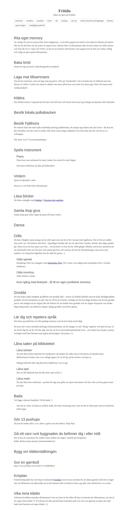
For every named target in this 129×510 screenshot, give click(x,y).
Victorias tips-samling (53, 200)
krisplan (57, 479)
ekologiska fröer (55, 263)
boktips (38, 200)
